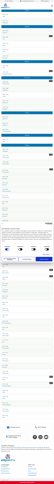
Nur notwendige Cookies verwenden (10, 259)
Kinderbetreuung (32, 475)
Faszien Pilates (5, 411)
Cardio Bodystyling (7, 131)
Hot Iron (4, 354)
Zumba (4, 51)
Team (29, 471)
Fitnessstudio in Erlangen (20, 447)
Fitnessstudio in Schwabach (36, 447)
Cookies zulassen (44, 259)
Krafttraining (4, 466)
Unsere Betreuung (32, 473)
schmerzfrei (5, 102)
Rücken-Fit (5, 32)
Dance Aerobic (6, 163)
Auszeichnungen (32, 468)
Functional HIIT (6, 83)
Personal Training (5, 473)
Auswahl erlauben (27, 259)
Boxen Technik (5, 272)
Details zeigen (46, 254)
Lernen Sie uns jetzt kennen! (27, 482)
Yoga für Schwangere (7, 74)
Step (3, 203)
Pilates (4, 45)
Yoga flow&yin (5, 373)
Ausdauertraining (5, 468)
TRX (3, 39)
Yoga (4, 16)
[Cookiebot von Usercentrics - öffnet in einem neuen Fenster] (46, 224)
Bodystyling (5, 22)
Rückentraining (5, 471)
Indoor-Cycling (6, 157)
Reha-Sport (5, 57)
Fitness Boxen (5, 360)
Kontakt (30, 466)
